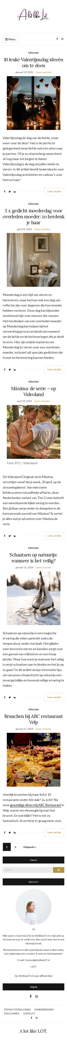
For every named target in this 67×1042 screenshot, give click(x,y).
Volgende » (29, 846)
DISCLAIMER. (12, 1013)
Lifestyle (33, 52)
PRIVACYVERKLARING (17, 1009)
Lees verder (54, 191)
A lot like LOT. (33, 1031)
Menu (10, 39)
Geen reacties (43, 72)
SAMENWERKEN (43, 1009)
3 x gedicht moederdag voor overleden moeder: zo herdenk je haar (33, 216)
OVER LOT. (29, 1013)
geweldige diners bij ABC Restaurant (35, 805)
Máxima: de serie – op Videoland (33, 391)
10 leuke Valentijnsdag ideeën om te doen (33, 62)
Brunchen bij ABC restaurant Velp (33, 719)
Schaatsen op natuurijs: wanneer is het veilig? (33, 558)
